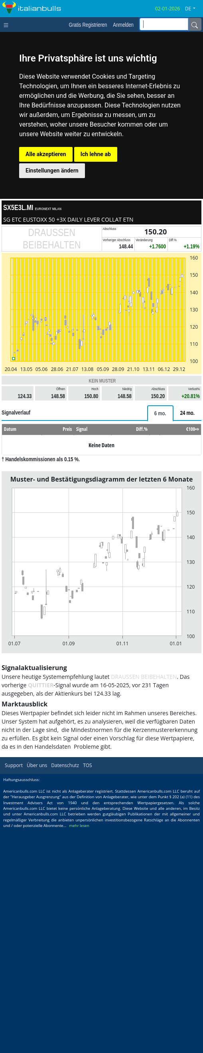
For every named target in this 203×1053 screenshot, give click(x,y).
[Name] (194, 24)
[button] (193, 9)
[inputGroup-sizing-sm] (164, 24)
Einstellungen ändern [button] (52, 170)
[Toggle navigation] (8, 24)
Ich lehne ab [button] (96, 154)
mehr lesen (79, 825)
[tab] (160, 413)
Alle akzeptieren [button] (46, 154)
